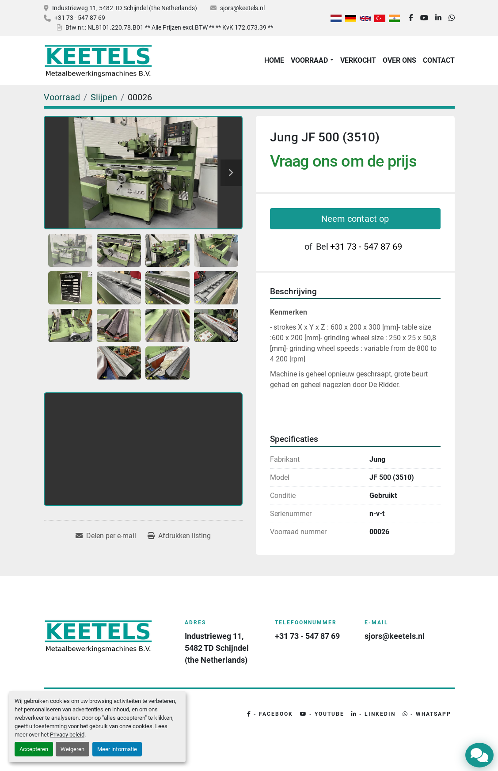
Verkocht (358, 60)
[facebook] (411, 18)
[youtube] (424, 18)
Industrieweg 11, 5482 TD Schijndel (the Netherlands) (124, 7)
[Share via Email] (106, 536)
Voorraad (309, 60)
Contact (439, 60)
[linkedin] (438, 18)
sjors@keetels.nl (242, 7)
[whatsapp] (452, 18)
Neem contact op (355, 218)
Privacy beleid (67, 734)
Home (274, 60)
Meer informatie (117, 749)
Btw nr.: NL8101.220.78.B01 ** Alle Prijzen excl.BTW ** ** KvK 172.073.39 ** (169, 27)
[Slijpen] (104, 97)
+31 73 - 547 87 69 (79, 17)
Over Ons (399, 60)
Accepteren (33, 749)
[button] (312, 60)
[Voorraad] (62, 97)
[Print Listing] (179, 536)
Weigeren (72, 749)
